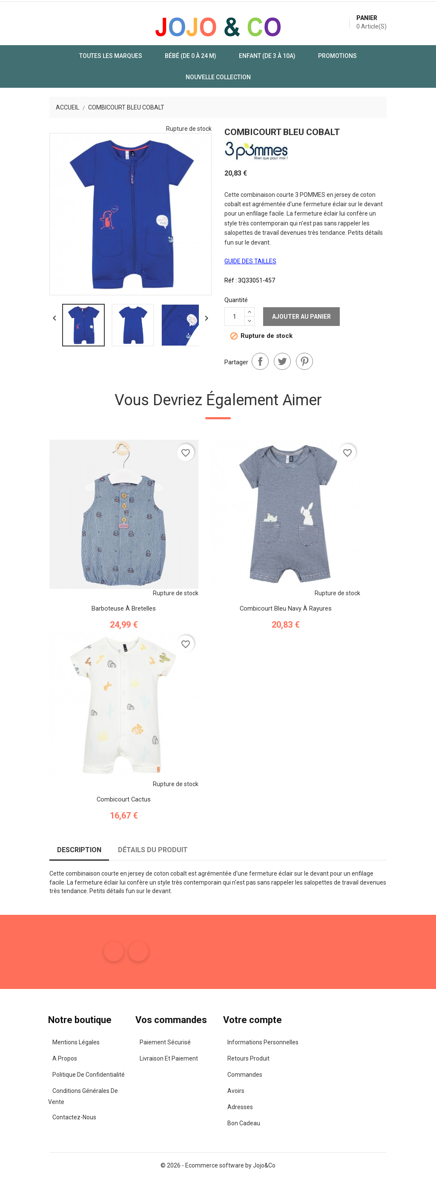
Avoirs (235, 1090)
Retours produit (247, 1057)
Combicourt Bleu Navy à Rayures (254, 606)
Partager (260, 321)
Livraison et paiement (152, 1057)
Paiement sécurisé (149, 1041)
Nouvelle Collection (368, 61)
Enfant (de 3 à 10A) (223, 61)
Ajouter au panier (301, 290)
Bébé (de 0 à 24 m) (146, 61)
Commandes (244, 1073)
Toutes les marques (66, 61)
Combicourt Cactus (92, 797)
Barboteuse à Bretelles (92, 606)
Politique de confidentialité (56, 1073)
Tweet (282, 321)
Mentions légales (43, 1041)
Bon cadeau (242, 1122)
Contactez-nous (42, 1106)
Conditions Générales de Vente (61, 1090)
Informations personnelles (262, 1041)
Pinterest (304, 321)
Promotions (293, 61)
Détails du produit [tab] (121, 850)
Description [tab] (48, 850)
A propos (32, 1057)
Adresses (239, 1106)
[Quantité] (234, 290)
